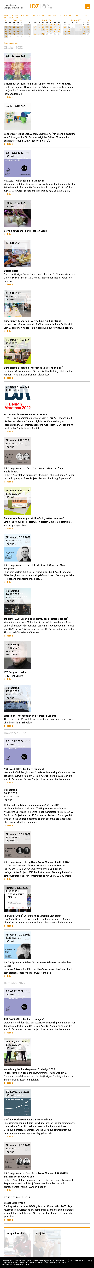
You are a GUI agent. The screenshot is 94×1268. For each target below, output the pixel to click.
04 (10, 27)
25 (10, 34)
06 (18, 27)
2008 (16, 18)
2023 (27, 16)
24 (6, 34)
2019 (49, 16)
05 (14, 27)
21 (22, 32)
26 (14, 34)
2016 (65, 16)
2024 (22, 16)
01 (25, 25)
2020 (43, 16)
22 (25, 32)
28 (22, 34)
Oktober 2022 (17, 20)
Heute (6, 16)
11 (10, 29)
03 (6, 27)
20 (18, 32)
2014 (76, 16)
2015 (70, 16)
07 (22, 27)
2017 (60, 16)
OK (89, 1261)
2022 (33, 16)
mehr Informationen (76, 1261)
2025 (16, 16)
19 (14, 32)
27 (18, 34)
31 (6, 36)
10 (6, 29)
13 (18, 29)
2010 (5, 18)
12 (14, 29)
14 (22, 29)
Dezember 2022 (76, 20)
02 (29, 25)
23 (29, 32)
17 (6, 32)
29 (25, 34)
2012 (81, 16)
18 (10, 32)
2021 (38, 16)
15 (25, 29)
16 (29, 29)
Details (9, 97)
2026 (11, 16)
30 (29, 34)
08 (25, 27)
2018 (54, 16)
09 (29, 27)
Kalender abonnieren (11, 43)
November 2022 (47, 20)
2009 (11, 18)
